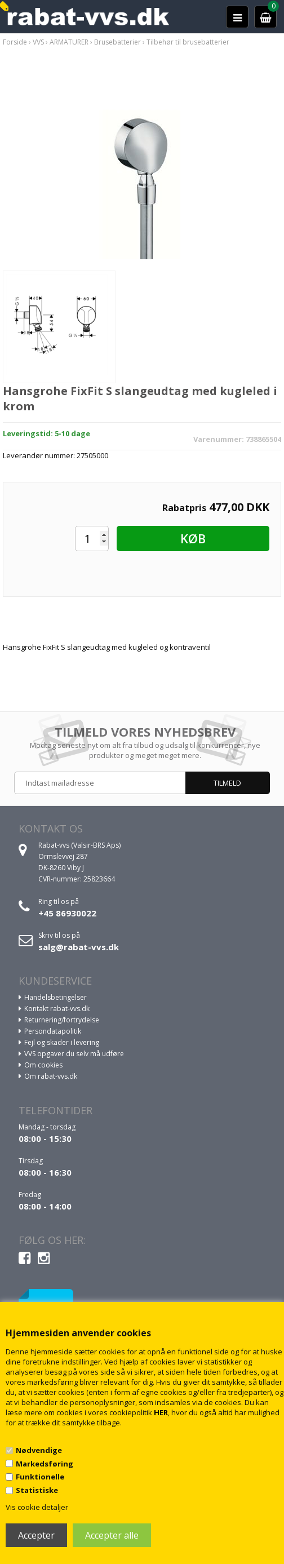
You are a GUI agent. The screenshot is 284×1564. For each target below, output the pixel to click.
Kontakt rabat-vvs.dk (57, 1008)
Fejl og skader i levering (61, 1042)
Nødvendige (39, 1450)
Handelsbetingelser (55, 997)
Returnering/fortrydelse (61, 1020)
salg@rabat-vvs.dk (78, 946)
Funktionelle (40, 1477)
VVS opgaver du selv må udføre (74, 1053)
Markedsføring (44, 1464)
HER (161, 1412)
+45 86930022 (67, 913)
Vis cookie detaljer (37, 1507)
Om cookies (43, 1065)
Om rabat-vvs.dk (50, 1076)
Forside (15, 42)
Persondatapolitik (52, 1031)
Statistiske (37, 1490)
